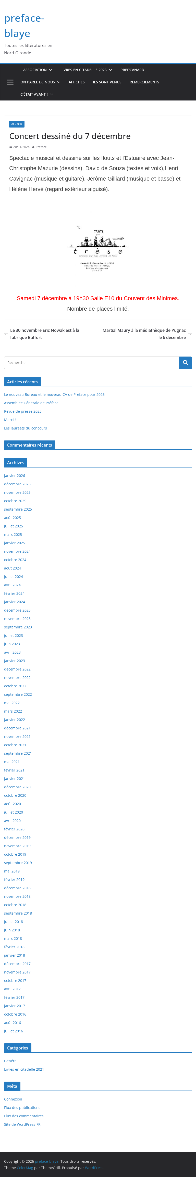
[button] (49, 69)
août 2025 (12, 517)
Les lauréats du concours (25, 428)
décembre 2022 (17, 669)
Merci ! (10, 419)
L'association (33, 69)
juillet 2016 (13, 1031)
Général (16, 124)
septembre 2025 (18, 509)
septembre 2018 (18, 913)
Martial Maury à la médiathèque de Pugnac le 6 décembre (147, 333)
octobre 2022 (15, 686)
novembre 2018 (17, 896)
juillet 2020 (13, 812)
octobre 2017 (15, 980)
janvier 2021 (14, 778)
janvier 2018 (14, 955)
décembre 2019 (17, 837)
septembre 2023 (18, 627)
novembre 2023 (17, 618)
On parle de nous (37, 82)
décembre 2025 (17, 484)
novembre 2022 (17, 677)
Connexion (13, 1099)
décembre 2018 (17, 887)
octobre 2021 (15, 744)
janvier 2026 (14, 475)
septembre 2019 (18, 862)
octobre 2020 (15, 795)
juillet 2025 (13, 526)
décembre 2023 (17, 610)
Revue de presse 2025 (23, 411)
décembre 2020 (17, 786)
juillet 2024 (13, 576)
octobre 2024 (15, 559)
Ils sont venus (107, 82)
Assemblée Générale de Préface (31, 402)
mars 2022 (13, 711)
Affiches (77, 82)
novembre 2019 (17, 845)
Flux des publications (22, 1107)
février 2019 (14, 879)
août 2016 (12, 1022)
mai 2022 (12, 702)
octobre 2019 (15, 854)
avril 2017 (12, 988)
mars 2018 (13, 938)
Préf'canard (132, 69)
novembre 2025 (17, 492)
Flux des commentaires (24, 1115)
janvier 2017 (14, 1005)
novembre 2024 (17, 551)
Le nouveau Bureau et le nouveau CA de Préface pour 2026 (54, 394)
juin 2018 (12, 930)
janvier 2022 (14, 719)
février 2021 (14, 770)
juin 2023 (12, 643)
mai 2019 (12, 871)
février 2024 (14, 593)
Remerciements (144, 82)
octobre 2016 (15, 1014)
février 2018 (14, 946)
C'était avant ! (34, 94)
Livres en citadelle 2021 (24, 1069)
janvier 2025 (14, 542)
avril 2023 (12, 652)
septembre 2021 (18, 753)
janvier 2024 (14, 601)
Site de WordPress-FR (22, 1124)
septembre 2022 (18, 694)
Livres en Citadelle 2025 (83, 69)
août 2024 (12, 568)
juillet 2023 (13, 635)
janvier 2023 (14, 660)
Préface (41, 147)
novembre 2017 (17, 972)
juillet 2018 (13, 921)
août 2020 (12, 803)
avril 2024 (12, 585)
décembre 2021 (17, 728)
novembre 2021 (17, 736)
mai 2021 (12, 761)
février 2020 (14, 829)
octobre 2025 (15, 500)
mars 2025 (13, 534)
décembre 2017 (17, 963)
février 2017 (14, 997)
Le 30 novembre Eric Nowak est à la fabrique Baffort (41, 333)
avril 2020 (12, 820)
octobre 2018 (15, 904)
